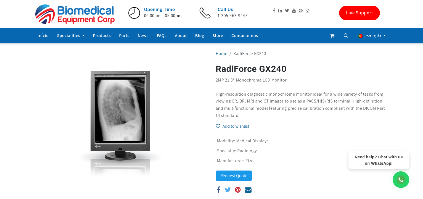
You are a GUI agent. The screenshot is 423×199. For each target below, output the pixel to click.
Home (221, 53)
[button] (346, 35)
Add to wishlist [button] (232, 126)
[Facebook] (219, 189)
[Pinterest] (238, 189)
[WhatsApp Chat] (401, 179)
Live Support (359, 13)
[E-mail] (248, 189)
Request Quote (233, 176)
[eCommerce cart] (332, 35)
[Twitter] (228, 189)
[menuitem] (43, 35)
